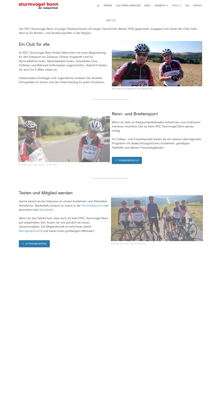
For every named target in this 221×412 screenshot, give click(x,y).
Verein (175, 6)
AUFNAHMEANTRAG (34, 244)
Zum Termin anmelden (128, 6)
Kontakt (197, 6)
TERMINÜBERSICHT (127, 160)
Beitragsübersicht (30, 231)
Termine (107, 6)
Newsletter (46, 209)
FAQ (187, 6)
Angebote (160, 6)
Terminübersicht (91, 205)
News (147, 6)
